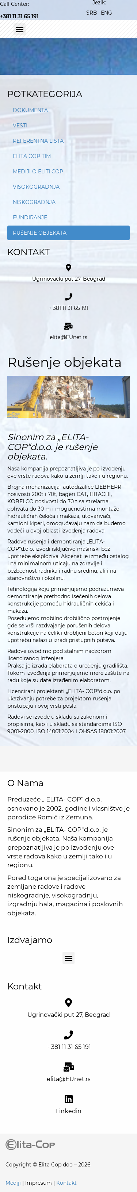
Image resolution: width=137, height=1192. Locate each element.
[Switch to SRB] (91, 12)
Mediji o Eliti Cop (38, 171)
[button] (20, 29)
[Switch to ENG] (106, 12)
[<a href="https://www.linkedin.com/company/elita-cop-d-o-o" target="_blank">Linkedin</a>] (68, 1099)
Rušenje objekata (39, 233)
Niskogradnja (34, 202)
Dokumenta (30, 110)
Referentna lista (38, 141)
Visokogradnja (36, 187)
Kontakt (66, 1183)
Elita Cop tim (32, 156)
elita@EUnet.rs (68, 337)
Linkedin (68, 1111)
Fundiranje (30, 217)
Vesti (20, 125)
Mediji (13, 1183)
